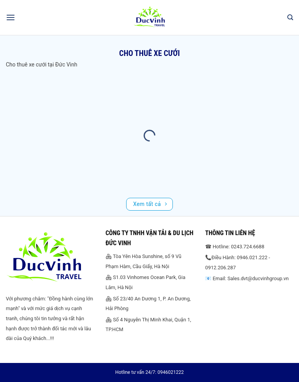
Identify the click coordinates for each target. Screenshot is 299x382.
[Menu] (10, 17)
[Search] (290, 17)
